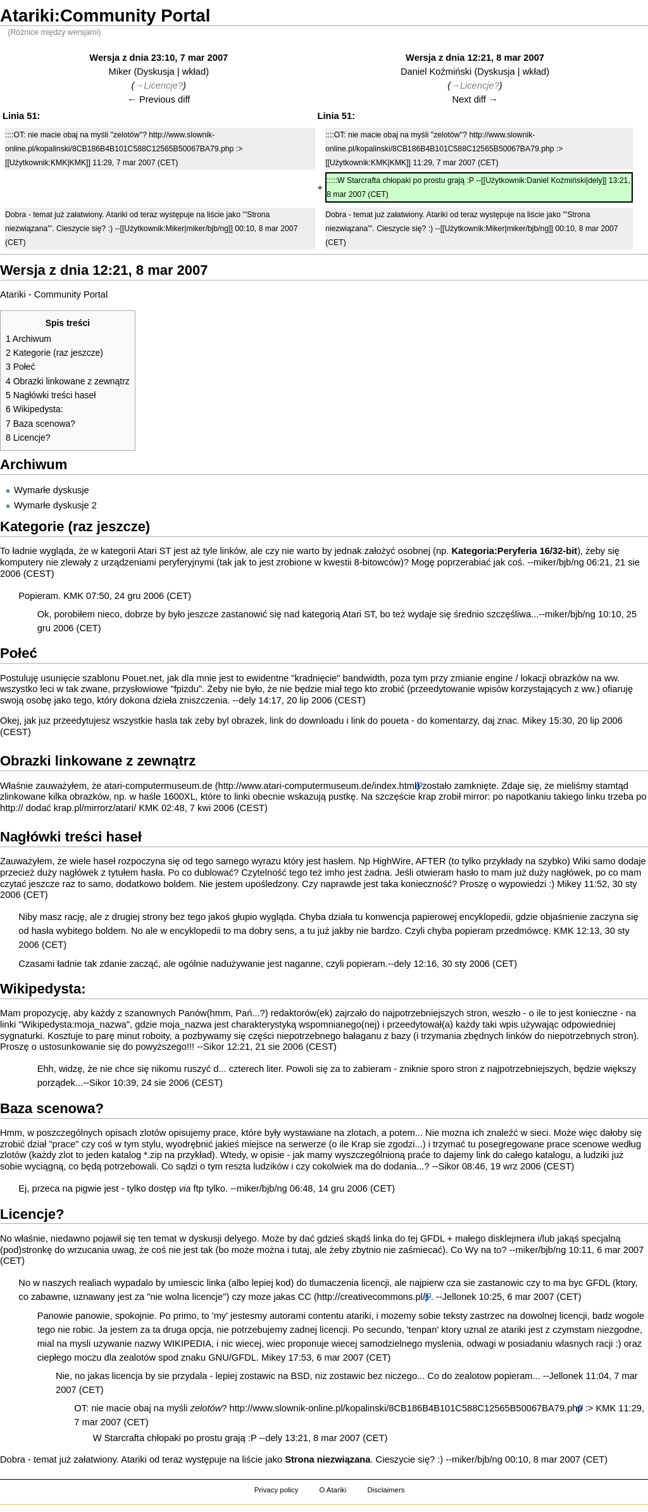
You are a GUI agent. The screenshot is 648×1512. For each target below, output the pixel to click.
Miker (119, 71)
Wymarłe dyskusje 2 (55, 505)
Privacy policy (276, 1490)
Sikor (213, 1047)
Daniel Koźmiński (436, 71)
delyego (240, 1238)
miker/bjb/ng (558, 562)
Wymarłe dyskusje (51, 490)
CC (304, 1297)
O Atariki (332, 1490)
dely (247, 700)
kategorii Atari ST (136, 551)
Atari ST (358, 614)
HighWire (392, 861)
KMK (73, 596)
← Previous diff (158, 99)
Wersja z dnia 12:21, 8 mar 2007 (475, 58)
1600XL (179, 796)
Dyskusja (155, 71)
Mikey (534, 720)
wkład (194, 71)
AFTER (431, 861)
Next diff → (474, 99)
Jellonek (459, 1297)
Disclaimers (385, 1490)
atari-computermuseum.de (158, 786)
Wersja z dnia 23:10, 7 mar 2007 (158, 58)
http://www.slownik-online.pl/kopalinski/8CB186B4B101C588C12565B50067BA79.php (406, 1408)
